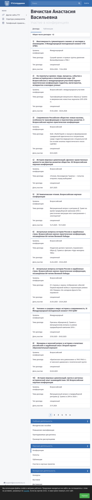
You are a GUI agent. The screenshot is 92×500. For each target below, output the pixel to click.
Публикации (37, 460)
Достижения (37, 484)
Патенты (36, 455)
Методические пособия (42, 426)
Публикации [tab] (48, 29)
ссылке (26, 491)
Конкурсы (36, 475)
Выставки (36, 480)
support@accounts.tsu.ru (14, 483)
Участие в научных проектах (44, 464)
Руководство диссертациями (44, 439)
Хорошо (84, 496)
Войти (86, 3)
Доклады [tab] (36, 29)
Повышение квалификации (43, 430)
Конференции (38, 450)
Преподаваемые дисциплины (44, 435)
